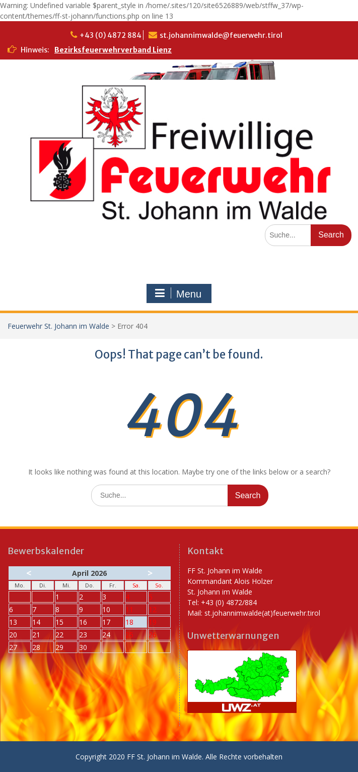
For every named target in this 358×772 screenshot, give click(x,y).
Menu (177, 293)
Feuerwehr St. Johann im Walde (58, 326)
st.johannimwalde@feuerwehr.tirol (221, 35)
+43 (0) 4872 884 (110, 35)
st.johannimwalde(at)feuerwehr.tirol (262, 613)
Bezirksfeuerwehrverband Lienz (113, 49)
